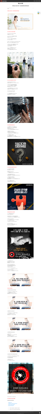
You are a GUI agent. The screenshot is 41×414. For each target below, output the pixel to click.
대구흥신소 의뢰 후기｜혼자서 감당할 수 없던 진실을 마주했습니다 (15, 409)
